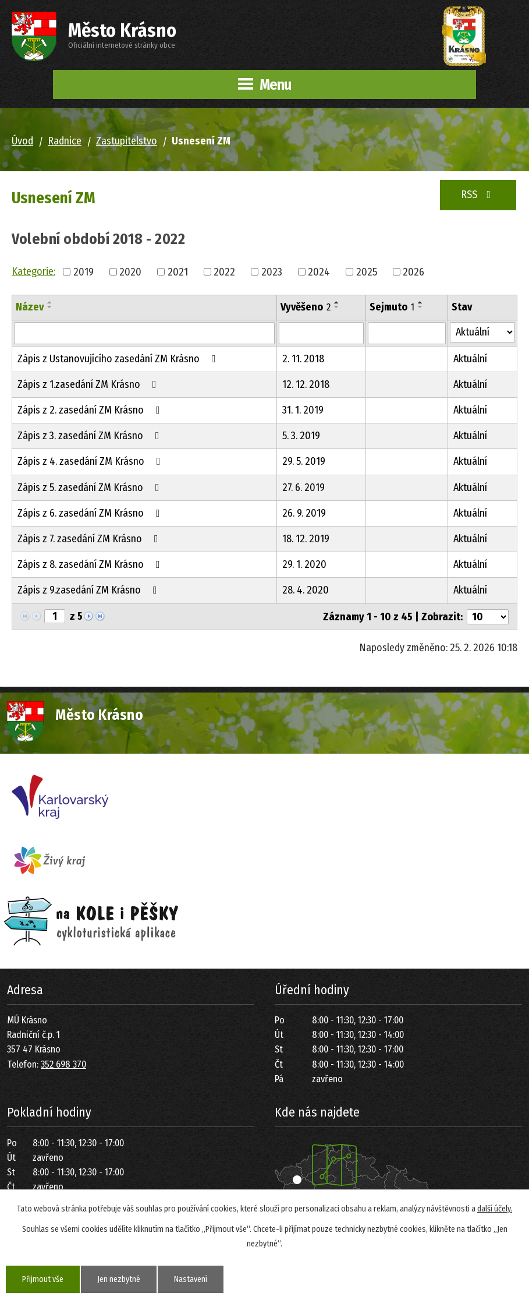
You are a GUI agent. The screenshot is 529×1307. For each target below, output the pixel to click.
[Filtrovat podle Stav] (482, 332)
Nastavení (190, 1279)
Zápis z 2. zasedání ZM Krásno (91, 410)
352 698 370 (63, 1064)
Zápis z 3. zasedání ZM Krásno (90, 435)
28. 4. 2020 (305, 590)
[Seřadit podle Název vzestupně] (50, 302)
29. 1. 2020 (304, 564)
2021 (178, 271)
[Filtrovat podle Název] (144, 333)
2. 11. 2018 (303, 358)
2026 (413, 271)
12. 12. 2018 (305, 384)
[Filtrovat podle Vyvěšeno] (321, 333)
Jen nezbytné (118, 1279)
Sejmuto (392, 307)
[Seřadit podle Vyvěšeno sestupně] (337, 307)
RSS (478, 194)
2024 (319, 271)
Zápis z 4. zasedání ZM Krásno (91, 461)
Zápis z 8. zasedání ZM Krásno (91, 564)
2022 (224, 271)
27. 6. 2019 (303, 487)
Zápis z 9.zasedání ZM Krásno (89, 590)
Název (30, 307)
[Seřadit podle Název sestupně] (50, 307)
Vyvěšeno (306, 307)
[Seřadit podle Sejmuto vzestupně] (420, 302)
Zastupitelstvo (126, 141)
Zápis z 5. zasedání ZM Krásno (90, 487)
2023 (271, 271)
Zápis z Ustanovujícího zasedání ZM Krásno (119, 358)
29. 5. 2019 (303, 461)
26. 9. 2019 (304, 513)
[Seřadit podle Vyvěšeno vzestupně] (337, 302)
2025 (366, 271)
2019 (83, 271)
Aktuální (470, 358)
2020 (130, 271)
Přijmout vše (42, 1279)
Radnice (64, 141)
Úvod (22, 141)
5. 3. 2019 (301, 435)
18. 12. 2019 (305, 538)
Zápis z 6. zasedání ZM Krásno (91, 513)
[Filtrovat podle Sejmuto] (407, 333)
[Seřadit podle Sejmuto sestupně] (420, 307)
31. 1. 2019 (303, 410)
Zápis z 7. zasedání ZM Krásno (90, 538)
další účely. (494, 1209)
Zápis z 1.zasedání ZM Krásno (89, 384)
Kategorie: (33, 271)
